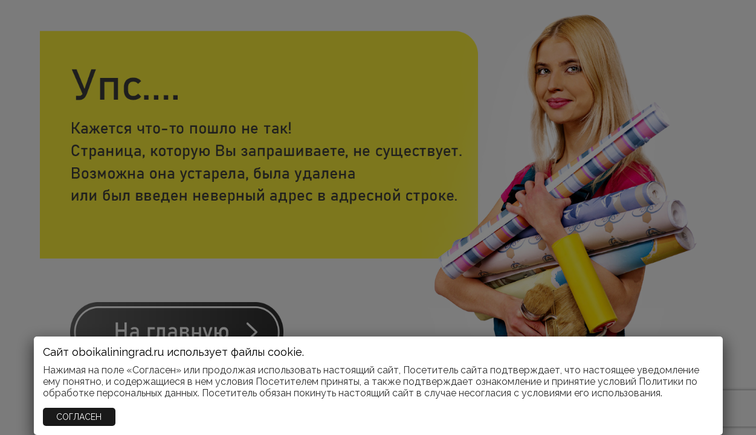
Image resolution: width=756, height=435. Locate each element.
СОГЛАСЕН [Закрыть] (79, 417)
